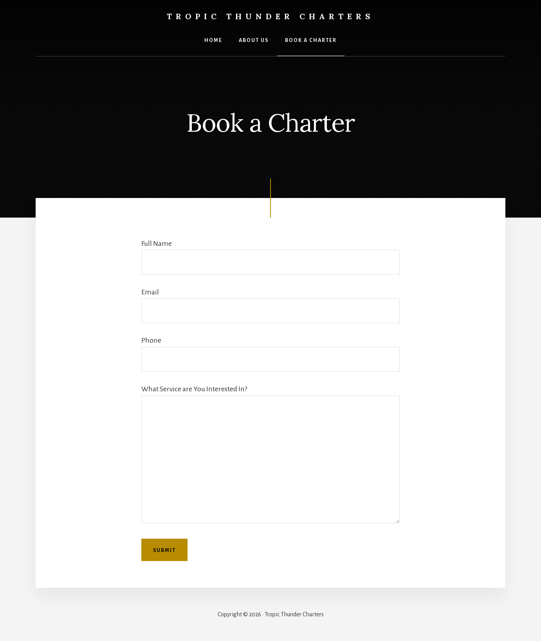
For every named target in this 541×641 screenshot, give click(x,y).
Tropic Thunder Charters (270, 16)
